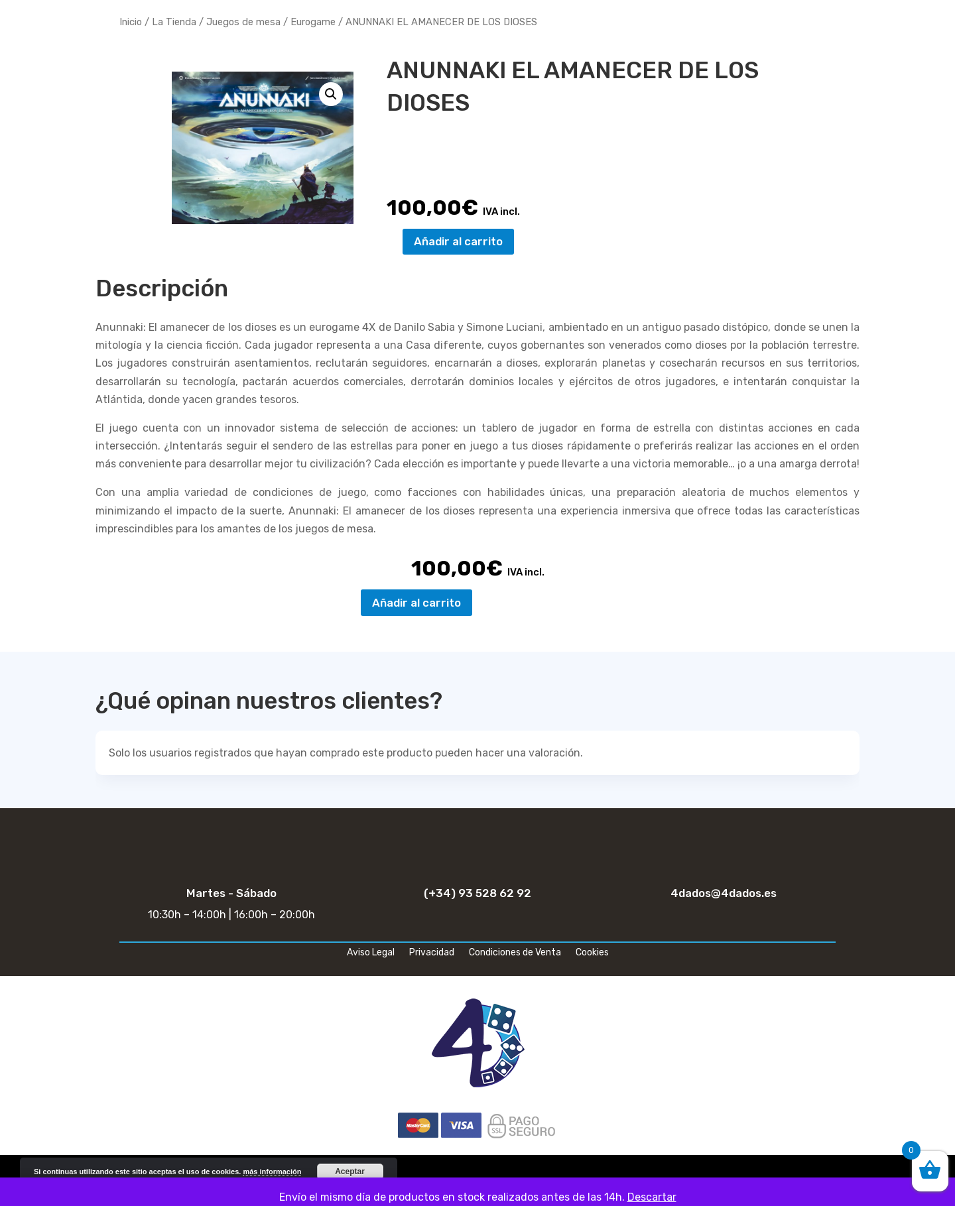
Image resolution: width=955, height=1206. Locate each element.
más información (272, 1172)
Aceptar (350, 1171)
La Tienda (174, 22)
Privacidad (431, 953)
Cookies (592, 953)
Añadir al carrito (458, 241)
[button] (331, 94)
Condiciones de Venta (515, 953)
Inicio (130, 22)
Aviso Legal (371, 953)
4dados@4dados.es (723, 893)
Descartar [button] (651, 1197)
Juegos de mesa (243, 22)
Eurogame (313, 22)
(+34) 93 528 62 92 (477, 893)
